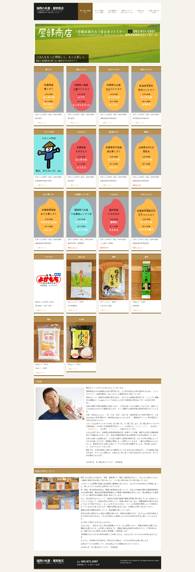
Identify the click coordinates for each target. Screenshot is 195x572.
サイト (120, 426)
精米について (127, 11)
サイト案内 (99, 11)
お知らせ (140, 11)
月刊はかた (92, 429)
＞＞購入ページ (41, 123)
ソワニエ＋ (113, 429)
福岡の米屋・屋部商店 (50, 9)
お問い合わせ (153, 11)
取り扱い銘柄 (85, 11)
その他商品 (112, 11)
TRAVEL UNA (141, 426)
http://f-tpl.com (126, 562)
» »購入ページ (40, 310)
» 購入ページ (72, 310)
